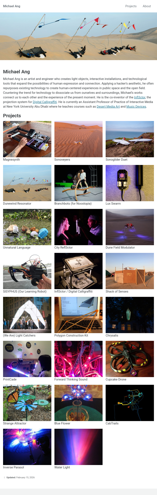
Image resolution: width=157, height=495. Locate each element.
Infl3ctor (139, 97)
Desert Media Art (108, 106)
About (147, 6)
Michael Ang (11, 6)
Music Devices (136, 106)
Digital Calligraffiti (45, 102)
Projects (130, 6)
